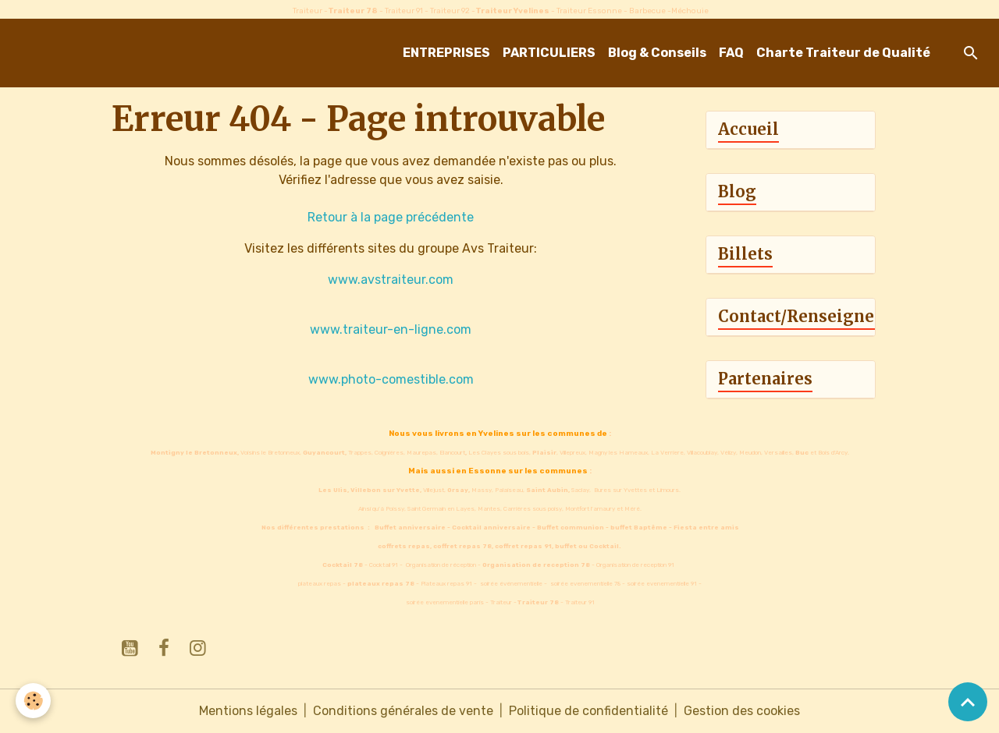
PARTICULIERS (549, 52)
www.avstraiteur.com (390, 279)
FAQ (731, 52)
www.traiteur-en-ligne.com (390, 329)
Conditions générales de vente (403, 710)
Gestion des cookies (742, 710)
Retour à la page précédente (391, 217)
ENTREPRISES (446, 52)
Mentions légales (248, 710)
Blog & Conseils (657, 52)
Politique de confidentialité (588, 710)
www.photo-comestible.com (391, 379)
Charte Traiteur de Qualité (843, 52)
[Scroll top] (967, 701)
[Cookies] (33, 700)
